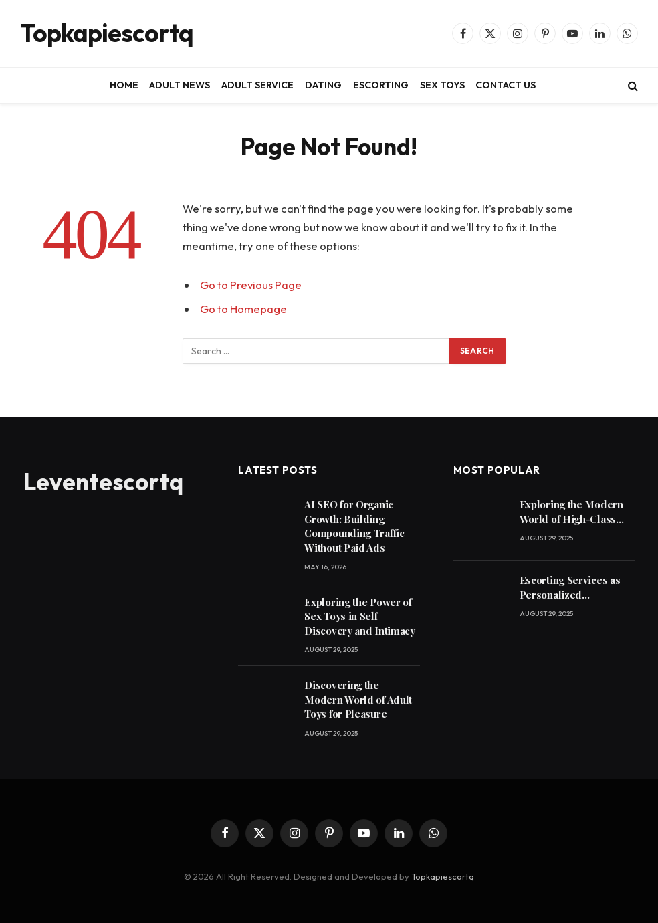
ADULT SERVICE (257, 85)
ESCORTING (381, 85)
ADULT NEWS (179, 85)
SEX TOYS (442, 85)
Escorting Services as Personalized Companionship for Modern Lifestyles (570, 587)
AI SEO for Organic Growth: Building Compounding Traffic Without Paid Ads (354, 526)
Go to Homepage (243, 309)
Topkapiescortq (442, 876)
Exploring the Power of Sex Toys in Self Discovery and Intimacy (359, 616)
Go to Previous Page (251, 285)
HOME (124, 85)
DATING (323, 85)
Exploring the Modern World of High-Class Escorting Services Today (571, 512)
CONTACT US (505, 85)
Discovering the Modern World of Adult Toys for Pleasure (358, 699)
